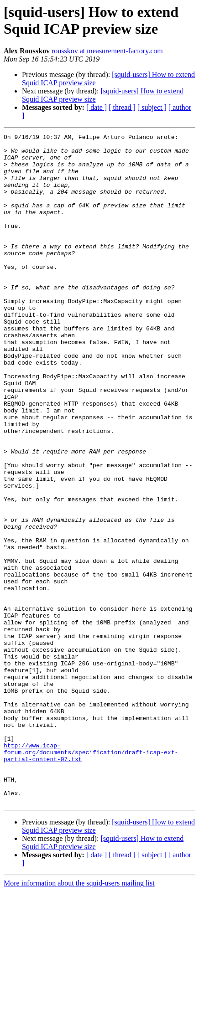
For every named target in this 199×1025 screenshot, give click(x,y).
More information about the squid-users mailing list (79, 1017)
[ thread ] (122, 107)
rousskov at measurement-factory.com (107, 51)
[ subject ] (152, 107)
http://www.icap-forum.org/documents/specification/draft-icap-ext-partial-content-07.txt (91, 876)
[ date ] (96, 107)
